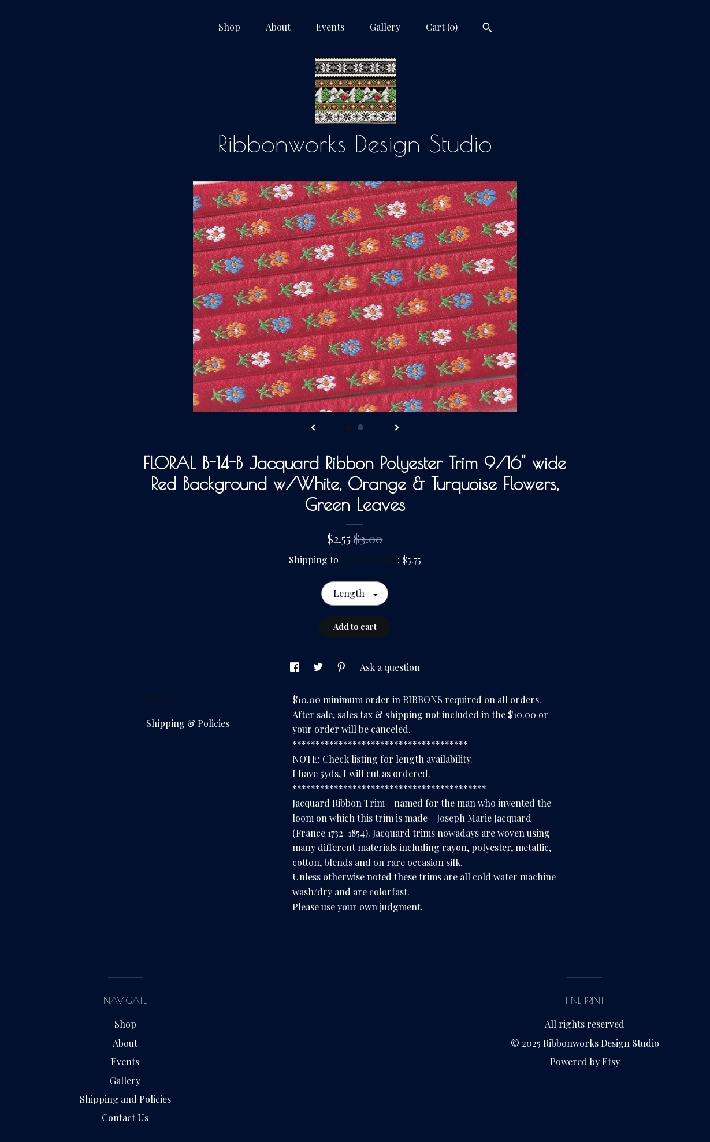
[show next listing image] (397, 428)
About (278, 27)
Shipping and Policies (125, 1099)
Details (165, 698)
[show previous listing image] (313, 428)
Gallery (385, 27)
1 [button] (349, 427)
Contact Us (125, 1117)
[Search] (487, 29)
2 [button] (360, 427)
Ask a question (390, 667)
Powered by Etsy (585, 1061)
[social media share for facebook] (296, 667)
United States (369, 560)
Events (330, 27)
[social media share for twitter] (319, 667)
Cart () (442, 27)
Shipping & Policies (187, 723)
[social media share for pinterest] (342, 667)
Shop (229, 27)
